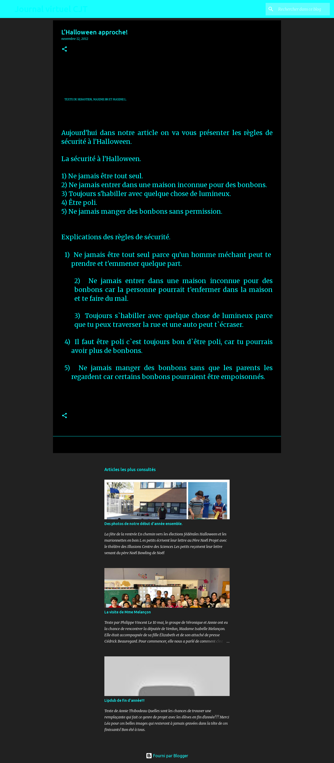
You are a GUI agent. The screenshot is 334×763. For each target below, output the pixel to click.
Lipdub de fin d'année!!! (124, 700)
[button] (64, 49)
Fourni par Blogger (167, 755)
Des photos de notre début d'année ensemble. (143, 524)
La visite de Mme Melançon (127, 612)
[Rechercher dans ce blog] (302, 9)
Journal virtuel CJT (51, 9)
